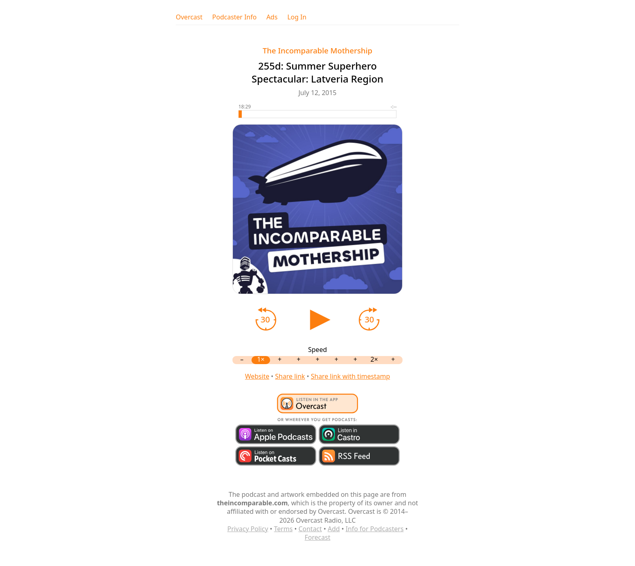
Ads (272, 17)
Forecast (317, 537)
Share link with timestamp (350, 376)
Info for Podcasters (374, 528)
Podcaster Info (234, 17)
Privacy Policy (247, 528)
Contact (310, 528)
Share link (290, 376)
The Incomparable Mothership (318, 50)
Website (257, 376)
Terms (283, 528)
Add (334, 528)
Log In (296, 17)
